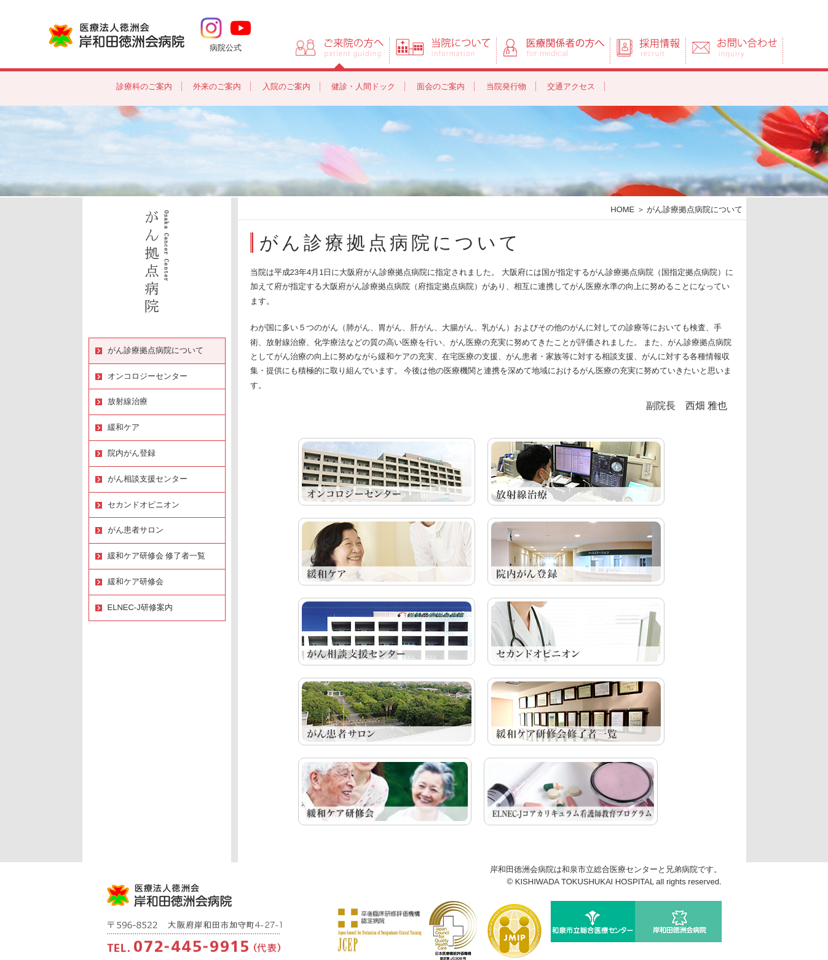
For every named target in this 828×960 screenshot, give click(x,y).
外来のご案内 (217, 86)
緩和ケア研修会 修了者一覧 (157, 555)
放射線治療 (128, 401)
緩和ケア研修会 (136, 581)
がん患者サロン (136, 529)
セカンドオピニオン (143, 504)
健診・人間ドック (363, 86)
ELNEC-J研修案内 (140, 607)
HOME (622, 209)
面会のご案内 (441, 86)
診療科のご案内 (144, 86)
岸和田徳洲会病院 (116, 34)
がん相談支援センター (147, 478)
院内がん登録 (132, 453)
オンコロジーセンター (147, 376)
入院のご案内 (286, 86)
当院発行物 (506, 86)
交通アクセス (571, 86)
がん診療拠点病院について (155, 350)
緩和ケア (124, 427)
